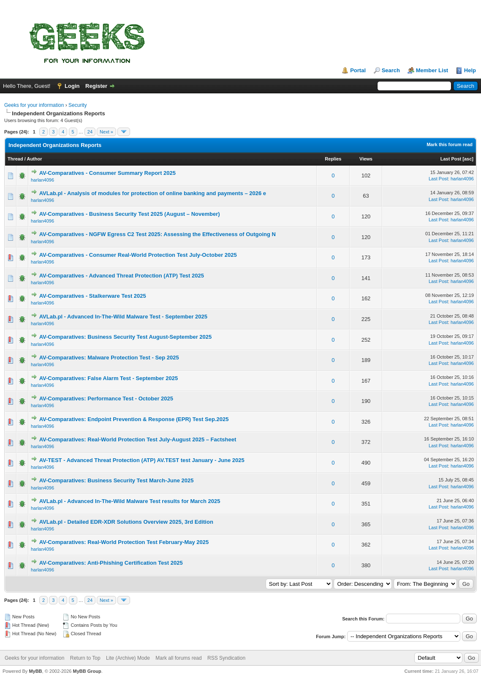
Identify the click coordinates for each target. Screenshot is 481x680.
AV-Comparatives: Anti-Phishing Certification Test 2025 (111, 563)
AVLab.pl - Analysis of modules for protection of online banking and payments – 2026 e (152, 193)
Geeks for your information (34, 105)
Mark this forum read (450, 144)
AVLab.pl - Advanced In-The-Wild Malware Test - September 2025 (123, 316)
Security (77, 105)
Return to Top (85, 658)
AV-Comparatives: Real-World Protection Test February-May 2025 (124, 542)
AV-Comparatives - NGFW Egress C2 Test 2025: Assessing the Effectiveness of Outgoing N (157, 234)
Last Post (451, 158)
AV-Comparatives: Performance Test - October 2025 (106, 398)
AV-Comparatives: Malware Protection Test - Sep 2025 (109, 357)
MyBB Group (87, 671)
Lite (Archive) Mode (128, 658)
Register (96, 86)
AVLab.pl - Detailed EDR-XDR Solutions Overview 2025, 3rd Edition (126, 522)
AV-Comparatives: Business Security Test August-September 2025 (125, 337)
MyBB (35, 671)
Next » (106, 131)
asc (468, 158)
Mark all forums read (178, 658)
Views (365, 158)
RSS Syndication (226, 658)
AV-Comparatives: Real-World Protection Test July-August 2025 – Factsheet (137, 439)
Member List (432, 70)
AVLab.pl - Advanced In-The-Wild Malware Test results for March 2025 (129, 501)
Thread (15, 158)
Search (391, 70)
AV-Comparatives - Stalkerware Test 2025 (92, 296)
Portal (358, 70)
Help (470, 70)
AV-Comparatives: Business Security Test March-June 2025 (116, 480)
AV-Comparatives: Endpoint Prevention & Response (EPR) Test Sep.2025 (134, 419)
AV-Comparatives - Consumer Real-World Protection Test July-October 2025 (138, 255)
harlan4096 (42, 179)
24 (89, 131)
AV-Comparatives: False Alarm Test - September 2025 (108, 378)
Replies (333, 158)
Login (72, 86)
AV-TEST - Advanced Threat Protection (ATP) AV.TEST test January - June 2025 (142, 460)
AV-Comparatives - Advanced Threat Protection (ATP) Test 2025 (121, 275)
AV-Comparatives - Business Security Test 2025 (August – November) (129, 214)
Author (34, 158)
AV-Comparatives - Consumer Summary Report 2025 (107, 173)
